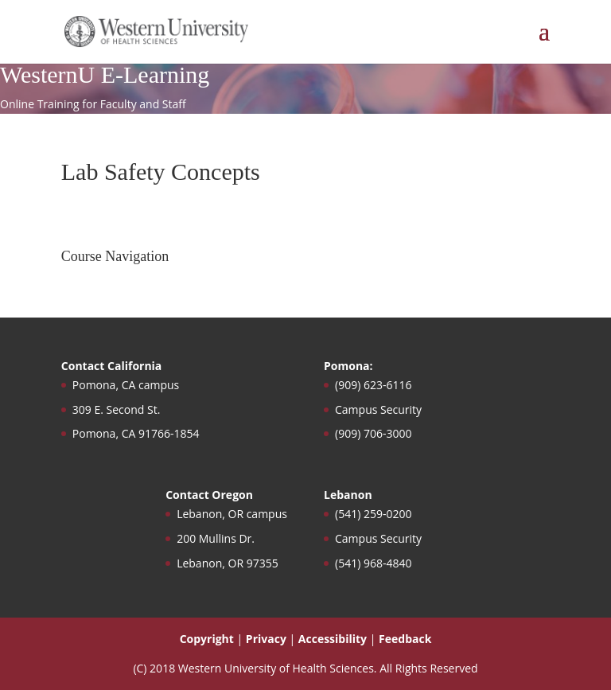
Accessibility (332, 638)
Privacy (266, 638)
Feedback (405, 638)
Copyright (207, 638)
